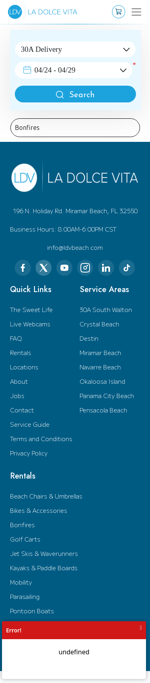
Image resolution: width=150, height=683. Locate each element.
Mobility (21, 582)
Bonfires (22, 524)
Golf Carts (25, 539)
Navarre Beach (100, 367)
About (19, 381)
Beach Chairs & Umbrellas (46, 496)
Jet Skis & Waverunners (44, 553)
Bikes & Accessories (38, 510)
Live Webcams (30, 324)
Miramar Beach (100, 352)
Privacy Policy (29, 453)
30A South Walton (106, 309)
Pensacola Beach (103, 410)
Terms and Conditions (41, 438)
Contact (22, 410)
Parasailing (25, 596)
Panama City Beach (107, 395)
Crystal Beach (99, 324)
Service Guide (30, 424)
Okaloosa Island (102, 381)
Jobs (17, 395)
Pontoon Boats (32, 610)
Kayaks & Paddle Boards (44, 567)
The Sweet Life (31, 309)
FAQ (16, 338)
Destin (89, 338)
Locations (24, 367)
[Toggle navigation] (131, 12)
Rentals (20, 352)
